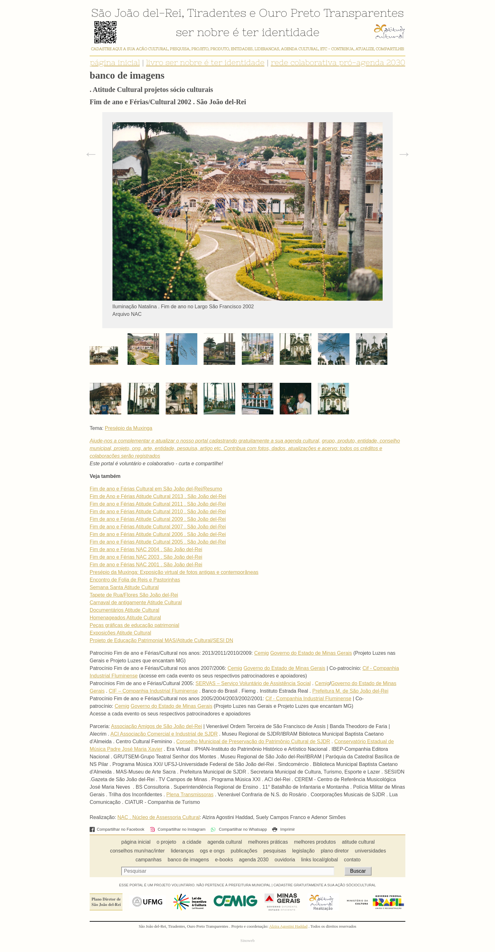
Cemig (261, 653)
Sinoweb (248, 940)
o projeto (166, 842)
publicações (244, 850)
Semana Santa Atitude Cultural (124, 587)
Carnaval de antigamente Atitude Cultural (136, 602)
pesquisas (274, 850)
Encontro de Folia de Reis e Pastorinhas (135, 579)
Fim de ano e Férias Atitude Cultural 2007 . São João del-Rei (158, 526)
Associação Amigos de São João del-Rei (156, 726)
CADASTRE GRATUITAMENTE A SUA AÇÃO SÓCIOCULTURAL (324, 885)
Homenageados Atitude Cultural (125, 617)
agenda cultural (224, 842)
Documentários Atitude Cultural (124, 610)
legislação (303, 850)
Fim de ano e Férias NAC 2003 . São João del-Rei (146, 557)
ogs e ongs (212, 850)
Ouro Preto (289, 12)
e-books (224, 859)
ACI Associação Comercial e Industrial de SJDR (164, 734)
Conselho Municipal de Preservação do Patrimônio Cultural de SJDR (253, 741)
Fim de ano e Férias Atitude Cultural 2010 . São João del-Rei (158, 511)
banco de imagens (188, 859)
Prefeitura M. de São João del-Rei (350, 691)
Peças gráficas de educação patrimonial (134, 625)
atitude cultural (358, 842)
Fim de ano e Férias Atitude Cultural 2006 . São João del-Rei (158, 534)
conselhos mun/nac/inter (137, 850)
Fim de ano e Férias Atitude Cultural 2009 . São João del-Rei (158, 519)
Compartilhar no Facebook (117, 829)
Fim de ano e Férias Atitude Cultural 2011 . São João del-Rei (158, 504)
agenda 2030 (253, 859)
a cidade (191, 842)
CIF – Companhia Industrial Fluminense (153, 691)
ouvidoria (285, 859)
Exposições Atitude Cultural (120, 633)
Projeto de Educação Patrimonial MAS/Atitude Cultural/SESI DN (161, 640)
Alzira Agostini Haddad (288, 926)
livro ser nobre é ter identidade (205, 62)
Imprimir (283, 829)
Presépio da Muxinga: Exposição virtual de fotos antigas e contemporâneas (174, 572)
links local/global (319, 859)
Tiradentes (216, 12)
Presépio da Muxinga (128, 428)
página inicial (115, 62)
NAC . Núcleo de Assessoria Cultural (158, 817)
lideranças (182, 850)
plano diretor (335, 850)
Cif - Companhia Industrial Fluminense (308, 698)
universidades (370, 850)
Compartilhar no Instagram (178, 829)
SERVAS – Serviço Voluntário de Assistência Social (253, 683)
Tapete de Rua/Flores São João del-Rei (134, 595)
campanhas (148, 859)
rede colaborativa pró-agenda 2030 (338, 62)
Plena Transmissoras (189, 794)
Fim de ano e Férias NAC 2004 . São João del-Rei (146, 549)
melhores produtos (315, 842)
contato (352, 859)
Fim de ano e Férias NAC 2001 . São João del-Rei (146, 564)
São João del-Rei (136, 12)
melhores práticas (268, 842)
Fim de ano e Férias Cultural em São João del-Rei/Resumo (156, 488)
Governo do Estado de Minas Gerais (311, 653)
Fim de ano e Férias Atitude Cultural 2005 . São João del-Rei (158, 542)
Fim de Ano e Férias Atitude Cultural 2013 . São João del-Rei (158, 496)
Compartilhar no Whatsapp (239, 829)
